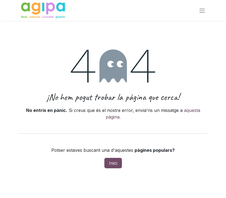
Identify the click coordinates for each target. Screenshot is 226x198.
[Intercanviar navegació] (202, 10)
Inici (113, 163)
